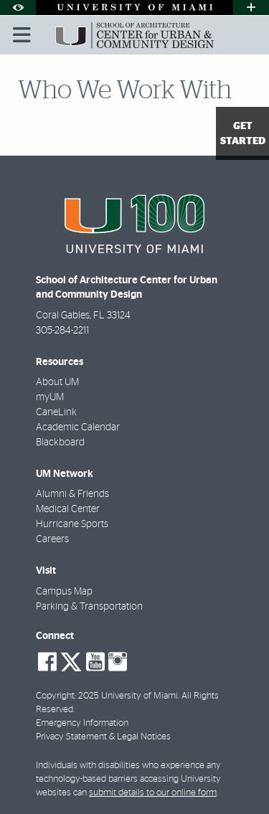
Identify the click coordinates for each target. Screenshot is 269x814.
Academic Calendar (78, 427)
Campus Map (64, 592)
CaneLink (56, 412)
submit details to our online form (153, 793)
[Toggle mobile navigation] (22, 35)
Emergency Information (82, 723)
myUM (50, 397)
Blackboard (60, 442)
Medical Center (68, 509)
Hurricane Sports (72, 524)
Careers (52, 539)
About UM (57, 382)
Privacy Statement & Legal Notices (103, 737)
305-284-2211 (62, 331)
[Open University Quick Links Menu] (251, 7)
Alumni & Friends (72, 494)
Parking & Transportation (89, 607)
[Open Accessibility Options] (18, 7)
